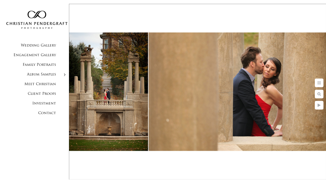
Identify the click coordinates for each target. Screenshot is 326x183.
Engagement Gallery (34, 55)
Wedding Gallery (38, 46)
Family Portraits (39, 65)
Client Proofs (42, 94)
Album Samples (41, 75)
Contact (47, 113)
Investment (44, 103)
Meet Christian (40, 84)
